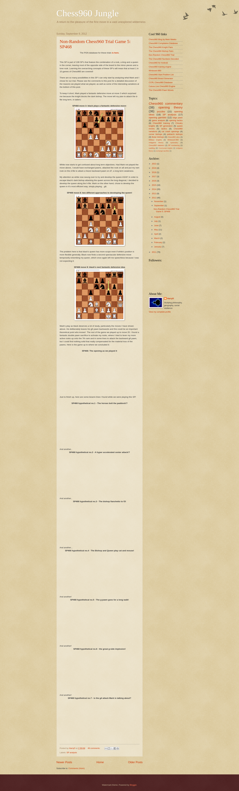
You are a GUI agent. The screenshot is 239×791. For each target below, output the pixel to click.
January (158, 247)
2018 (154, 172)
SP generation (166, 126)
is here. (115, 53)
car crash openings (170, 131)
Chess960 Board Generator (161, 78)
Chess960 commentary (166, 103)
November (159, 201)
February (158, 242)
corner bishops (155, 134)
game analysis (158, 120)
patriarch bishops (175, 134)
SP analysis (72, 752)
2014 (154, 189)
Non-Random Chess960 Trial (161, 55)
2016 (154, 181)
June (156, 225)
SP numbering (174, 145)
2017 (154, 176)
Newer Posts (64, 762)
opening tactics (176, 120)
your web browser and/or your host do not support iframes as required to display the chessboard (99, 374)
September (159, 205)
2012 (154, 198)
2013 (154, 193)
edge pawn (178, 117)
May (156, 229)
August (157, 217)
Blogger (133, 785)
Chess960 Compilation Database (163, 43)
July (156, 221)
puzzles (161, 111)
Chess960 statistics (157, 145)
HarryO (170, 298)
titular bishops (158, 137)
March (157, 238)
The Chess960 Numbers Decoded (164, 59)
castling (152, 148)
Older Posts (135, 762)
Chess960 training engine (160, 67)
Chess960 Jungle (87, 13)
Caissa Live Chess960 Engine (162, 86)
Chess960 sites (174, 137)
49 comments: (94, 748)
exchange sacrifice (162, 151)
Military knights (155, 140)
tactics (164, 129)
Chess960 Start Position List (161, 74)
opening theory (171, 107)
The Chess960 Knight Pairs (161, 47)
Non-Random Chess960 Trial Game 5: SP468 (166, 210)
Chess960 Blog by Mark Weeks (162, 39)
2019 (154, 168)
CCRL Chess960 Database (161, 82)
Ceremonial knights (166, 148)
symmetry (174, 143)
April (156, 234)
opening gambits (158, 117)
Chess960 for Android (158, 63)
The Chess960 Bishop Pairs (161, 51)
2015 (154, 185)
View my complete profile (160, 312)
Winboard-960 (155, 70)
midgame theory (156, 143)
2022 (154, 164)
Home (100, 762)
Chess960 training (161, 123)
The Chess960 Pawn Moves (161, 90)
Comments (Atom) (76, 768)
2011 (154, 252)
